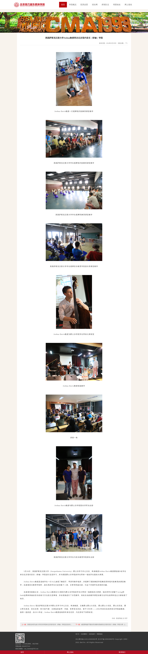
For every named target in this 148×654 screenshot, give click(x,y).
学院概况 (72, 5)
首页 (63, 5)
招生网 (95, 5)
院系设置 (84, 5)
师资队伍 (105, 5)
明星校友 (117, 5)
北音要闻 (84, 634)
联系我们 (122, 652)
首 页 (77, 634)
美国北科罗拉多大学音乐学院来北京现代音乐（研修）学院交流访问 (49, 624)
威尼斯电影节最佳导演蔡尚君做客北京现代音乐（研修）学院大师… (102, 624)
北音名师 (92, 634)
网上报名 (128, 5)
